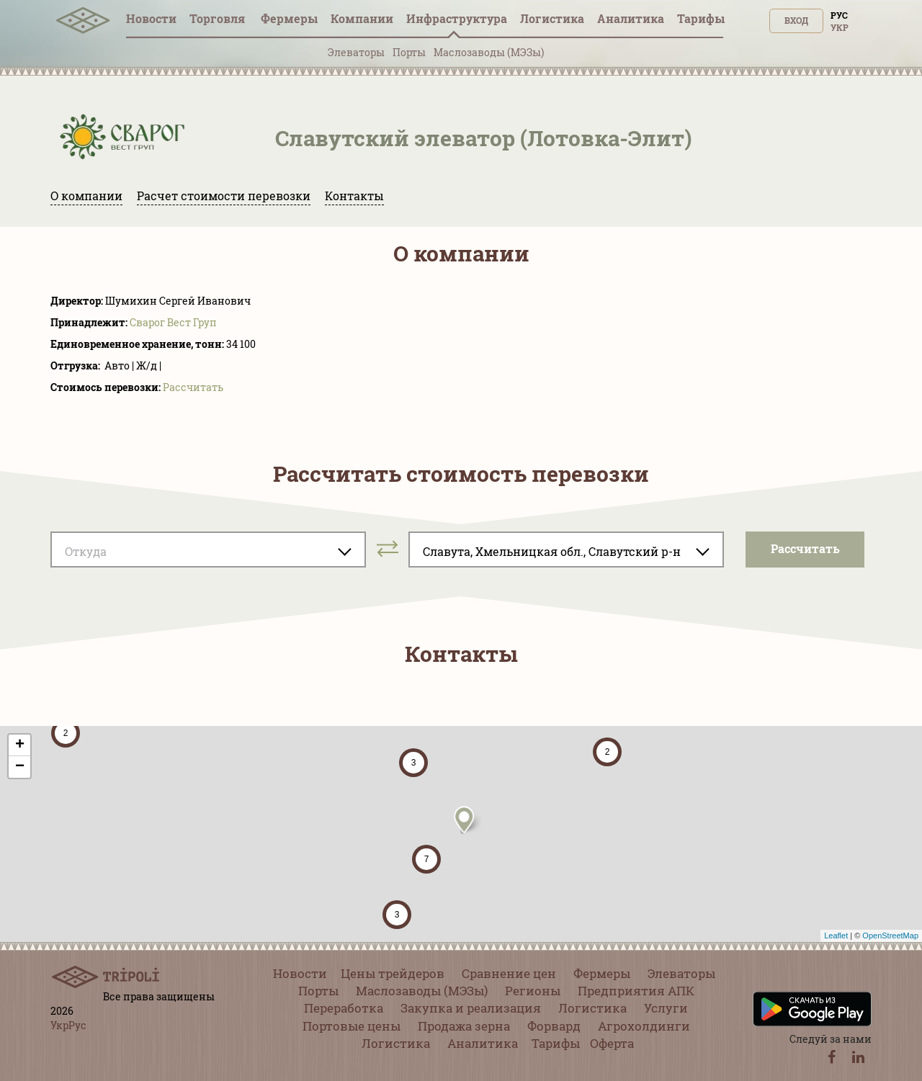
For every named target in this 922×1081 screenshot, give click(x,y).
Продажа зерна (464, 1026)
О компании (86, 195)
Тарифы (701, 18)
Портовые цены (351, 1026)
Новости (151, 18)
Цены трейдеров (392, 973)
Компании (362, 18)
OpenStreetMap (890, 935)
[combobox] (208, 549)
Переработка (343, 1008)
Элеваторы (356, 52)
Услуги (666, 1008)
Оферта (612, 1043)
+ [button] (19, 745)
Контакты (354, 195)
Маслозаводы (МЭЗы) (489, 52)
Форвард (554, 1026)
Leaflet (836, 935)
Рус (839, 15)
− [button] (19, 767)
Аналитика (630, 18)
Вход (796, 20)
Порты (409, 52)
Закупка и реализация (470, 1008)
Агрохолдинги (644, 1026)
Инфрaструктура (456, 18)
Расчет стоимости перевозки (223, 195)
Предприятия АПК (636, 990)
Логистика (552, 18)
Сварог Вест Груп (173, 322)
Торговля (218, 18)
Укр (840, 27)
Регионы (532, 990)
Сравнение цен (509, 973)
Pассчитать (193, 387)
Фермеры (289, 18)
